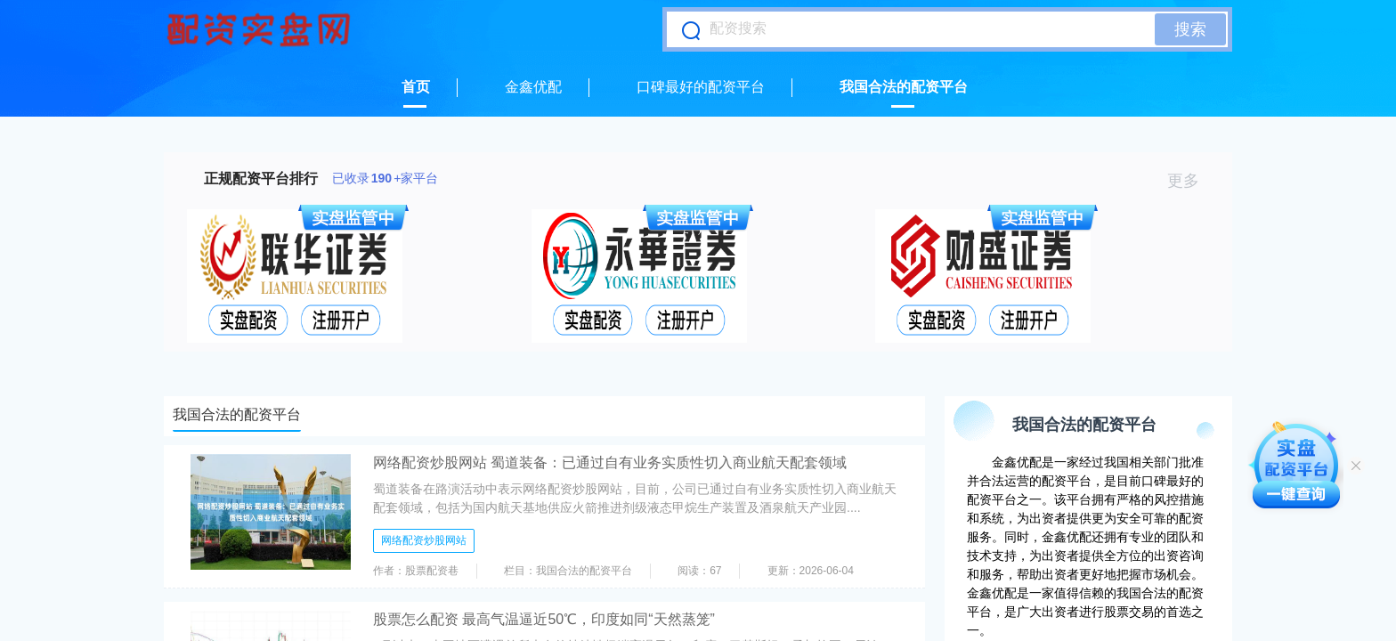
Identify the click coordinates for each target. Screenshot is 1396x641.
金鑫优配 (533, 86)
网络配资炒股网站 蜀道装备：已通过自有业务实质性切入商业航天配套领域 (610, 462)
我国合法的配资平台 (904, 86)
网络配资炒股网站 (424, 540)
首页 (416, 86)
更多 (1190, 181)
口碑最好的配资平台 (701, 86)
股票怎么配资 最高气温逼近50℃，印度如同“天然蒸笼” (544, 619)
